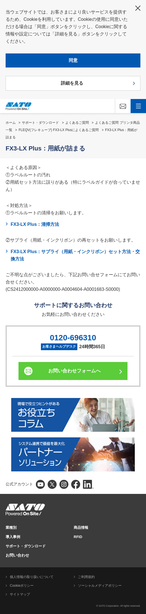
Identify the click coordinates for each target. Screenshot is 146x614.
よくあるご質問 (77, 123)
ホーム (11, 123)
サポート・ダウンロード (40, 123)
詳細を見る (72, 83)
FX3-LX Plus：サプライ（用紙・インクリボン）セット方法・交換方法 (75, 255)
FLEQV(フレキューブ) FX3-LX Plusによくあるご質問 (58, 130)
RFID (78, 537)
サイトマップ (20, 594)
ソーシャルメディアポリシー (100, 586)
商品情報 (81, 527)
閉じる (137, 8)
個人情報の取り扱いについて (32, 577)
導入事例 (13, 537)
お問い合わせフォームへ (74, 371)
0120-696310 (73, 337)
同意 (73, 60)
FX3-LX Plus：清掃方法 (35, 224)
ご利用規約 (86, 577)
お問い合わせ (17, 555)
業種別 (11, 527)
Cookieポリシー (22, 586)
